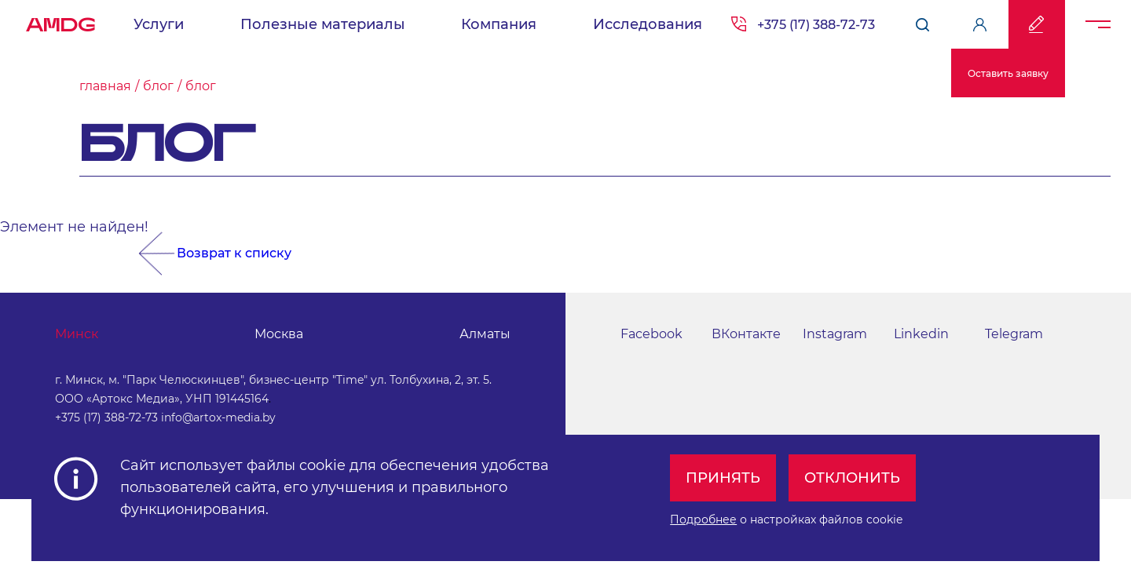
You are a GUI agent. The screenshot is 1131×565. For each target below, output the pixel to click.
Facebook (651, 333)
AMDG (60, 20)
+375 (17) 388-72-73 (106, 417)
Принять (723, 478)
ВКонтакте (746, 333)
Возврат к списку (234, 253)
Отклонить (852, 478)
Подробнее (703, 519)
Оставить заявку (1008, 73)
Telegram (1014, 333)
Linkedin (921, 333)
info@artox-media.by (218, 417)
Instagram (835, 333)
